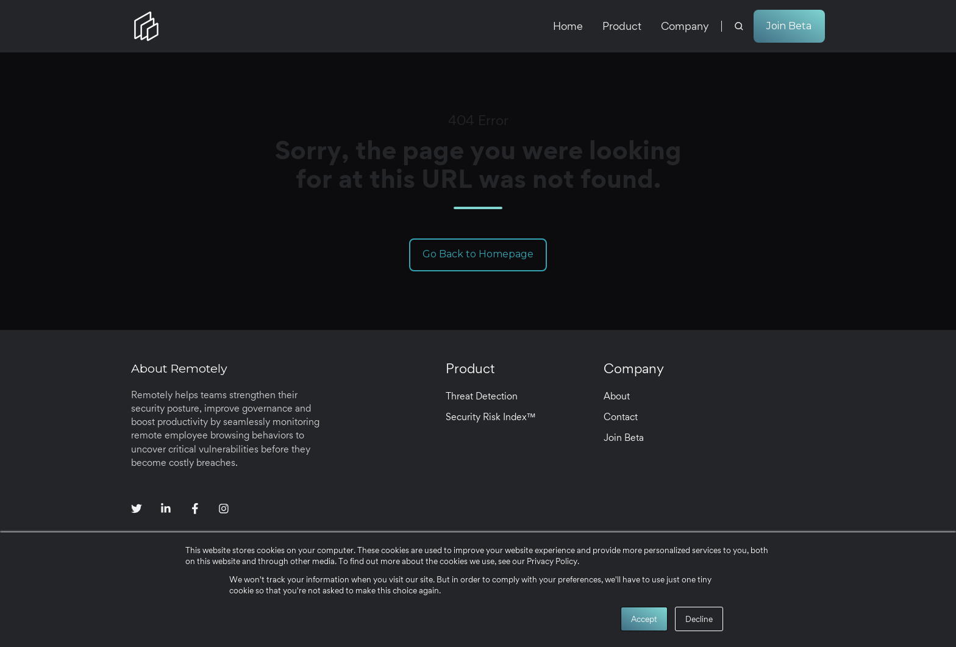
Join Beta (789, 26)
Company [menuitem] (685, 26)
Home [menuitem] (568, 26)
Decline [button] (699, 619)
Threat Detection (482, 396)
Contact (621, 417)
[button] (738, 26)
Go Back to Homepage (478, 254)
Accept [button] (644, 619)
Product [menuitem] (621, 26)
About (617, 396)
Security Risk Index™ (490, 417)
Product (470, 368)
